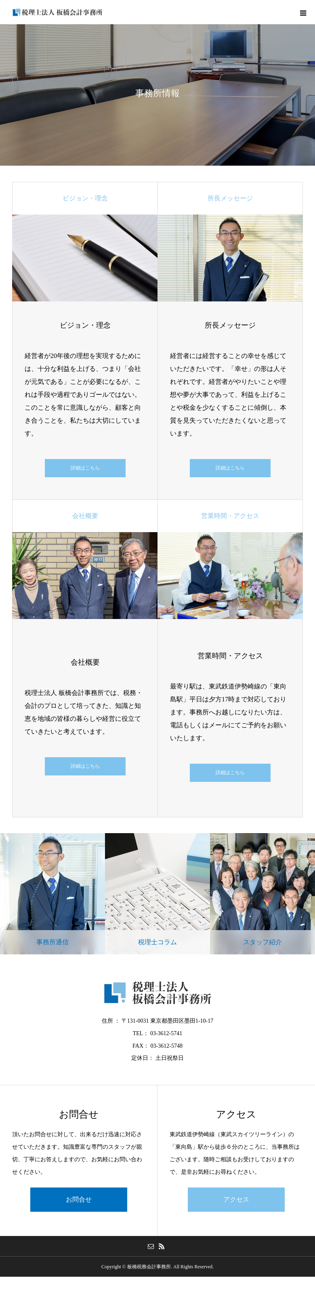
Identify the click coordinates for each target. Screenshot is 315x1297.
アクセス (236, 1199)
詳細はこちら (85, 468)
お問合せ (79, 1199)
